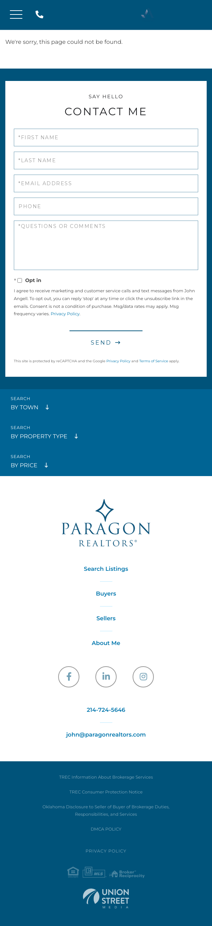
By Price (24, 465)
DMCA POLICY (106, 829)
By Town (24, 407)
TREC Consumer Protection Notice (106, 792)
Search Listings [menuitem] (106, 569)
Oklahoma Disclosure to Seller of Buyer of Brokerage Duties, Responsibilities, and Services (106, 810)
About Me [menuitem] (106, 643)
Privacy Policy (65, 314)
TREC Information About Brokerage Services (106, 777)
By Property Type (39, 436)
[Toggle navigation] (16, 15)
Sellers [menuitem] (106, 618)
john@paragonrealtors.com (106, 735)
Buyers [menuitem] (106, 594)
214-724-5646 (41, 15)
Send (101, 342)
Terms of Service (153, 361)
